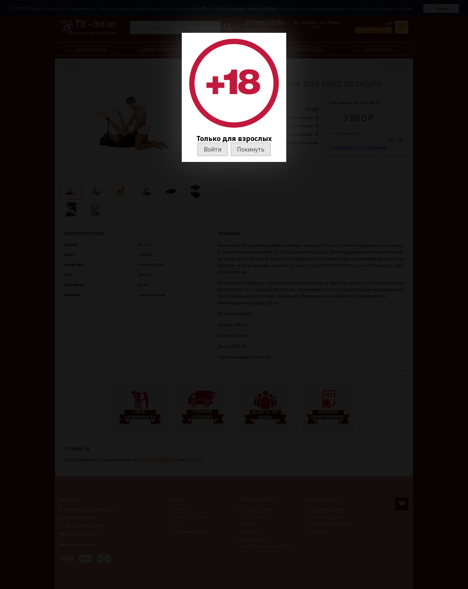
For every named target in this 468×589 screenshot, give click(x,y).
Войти (212, 149)
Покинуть (250, 149)
